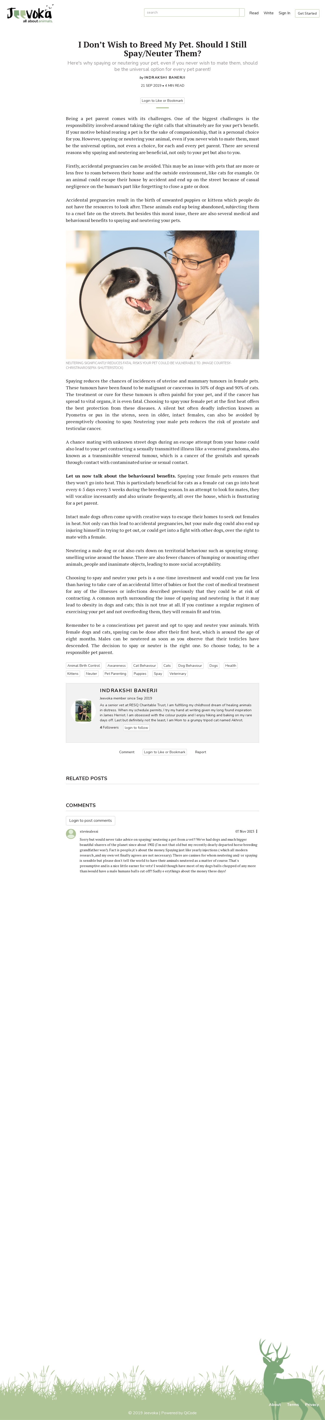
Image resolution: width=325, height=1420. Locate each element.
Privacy (312, 1404)
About (275, 1404)
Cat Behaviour (144, 665)
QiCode (190, 1413)
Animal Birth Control (83, 665)
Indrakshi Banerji (165, 77)
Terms (293, 1404)
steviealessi (89, 831)
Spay (158, 673)
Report (200, 752)
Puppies (140, 673)
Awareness (116, 665)
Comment (126, 752)
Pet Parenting (115, 673)
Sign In (284, 13)
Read (254, 13)
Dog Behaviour (190, 665)
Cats (167, 665)
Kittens (72, 673)
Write (269, 13)
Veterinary (178, 673)
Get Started (307, 13)
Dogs (214, 665)
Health (230, 665)
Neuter (91, 673)
